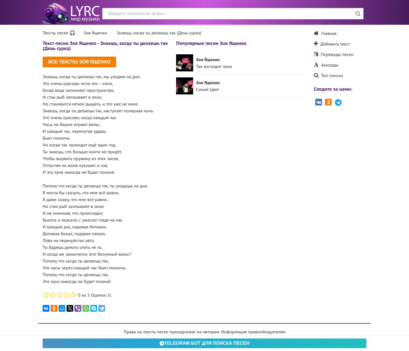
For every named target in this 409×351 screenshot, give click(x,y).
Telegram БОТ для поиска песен (204, 343)
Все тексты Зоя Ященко (79, 61)
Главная (325, 33)
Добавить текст (332, 44)
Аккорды (326, 65)
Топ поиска (328, 75)
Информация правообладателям (253, 332)
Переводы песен (334, 54)
